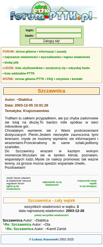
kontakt (77, 79)
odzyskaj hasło (79, 68)
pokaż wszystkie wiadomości (51, 215)
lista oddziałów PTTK (19, 73)
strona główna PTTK (29, 79)
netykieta (62, 79)
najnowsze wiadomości (21, 57)
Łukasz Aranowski (45, 240)
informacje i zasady (53, 51)
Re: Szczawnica (18, 225)
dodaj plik (11, 62)
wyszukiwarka (51, 57)
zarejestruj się (55, 68)
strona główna (25, 51)
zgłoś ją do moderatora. (13, 187)
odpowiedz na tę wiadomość (52, 183)
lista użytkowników (29, 68)
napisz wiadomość (76, 57)
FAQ (50, 79)
